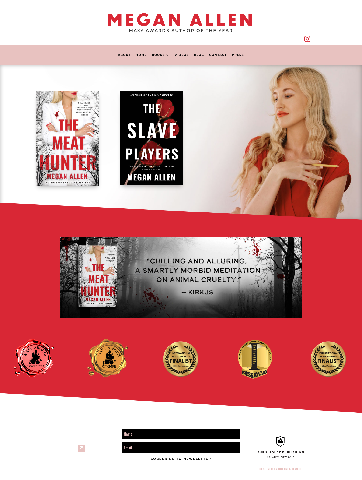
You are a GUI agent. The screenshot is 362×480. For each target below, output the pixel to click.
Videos (182, 54)
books (158, 54)
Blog (199, 54)
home (141, 54)
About (124, 54)
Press (238, 54)
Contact (218, 54)
